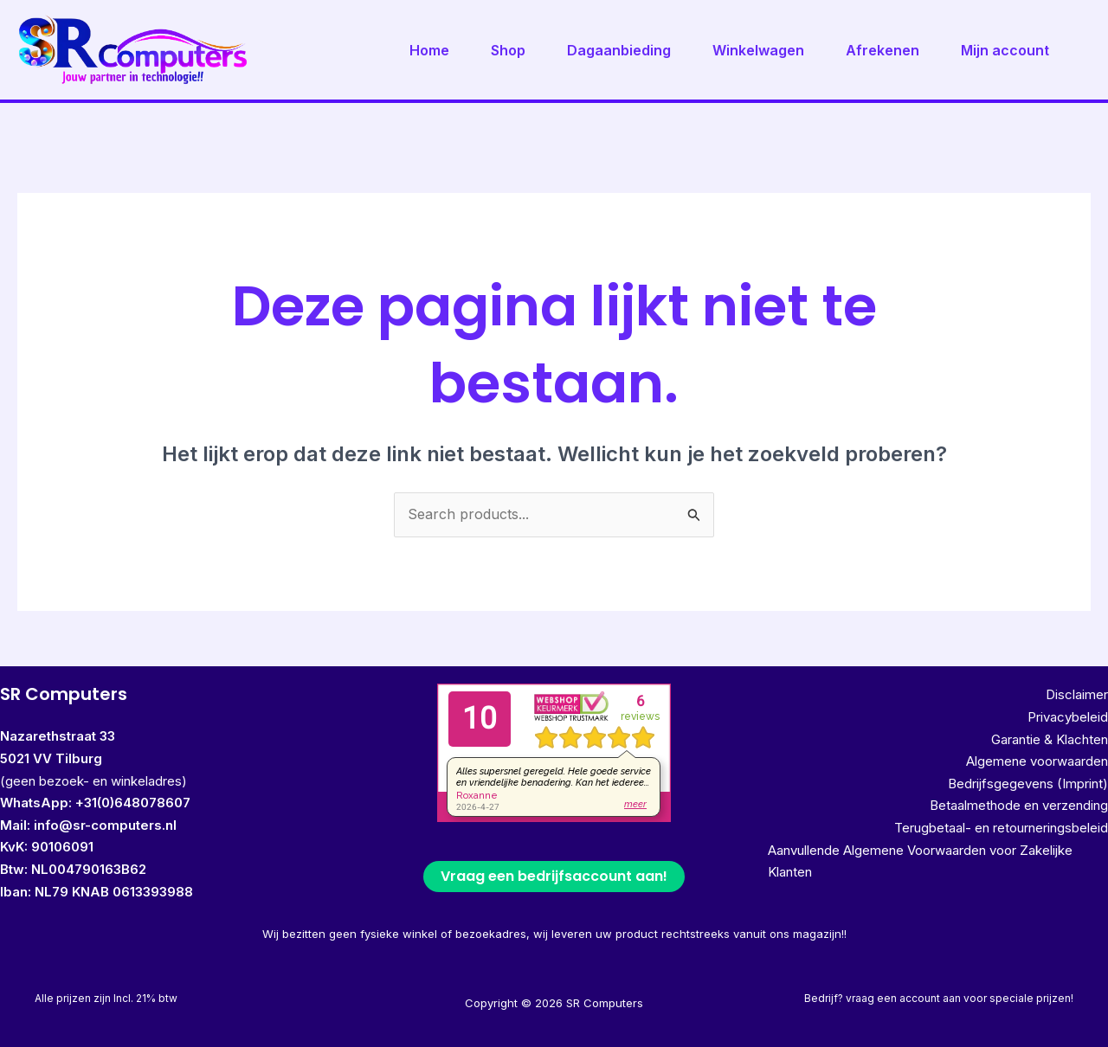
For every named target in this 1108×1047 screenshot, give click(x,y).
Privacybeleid (1067, 717)
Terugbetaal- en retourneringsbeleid (1001, 827)
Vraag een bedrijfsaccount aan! (554, 876)
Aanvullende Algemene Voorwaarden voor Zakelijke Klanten (920, 861)
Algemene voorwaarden (1037, 761)
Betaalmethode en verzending (1019, 805)
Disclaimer (1077, 694)
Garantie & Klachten (1049, 739)
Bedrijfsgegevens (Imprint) (1028, 783)
